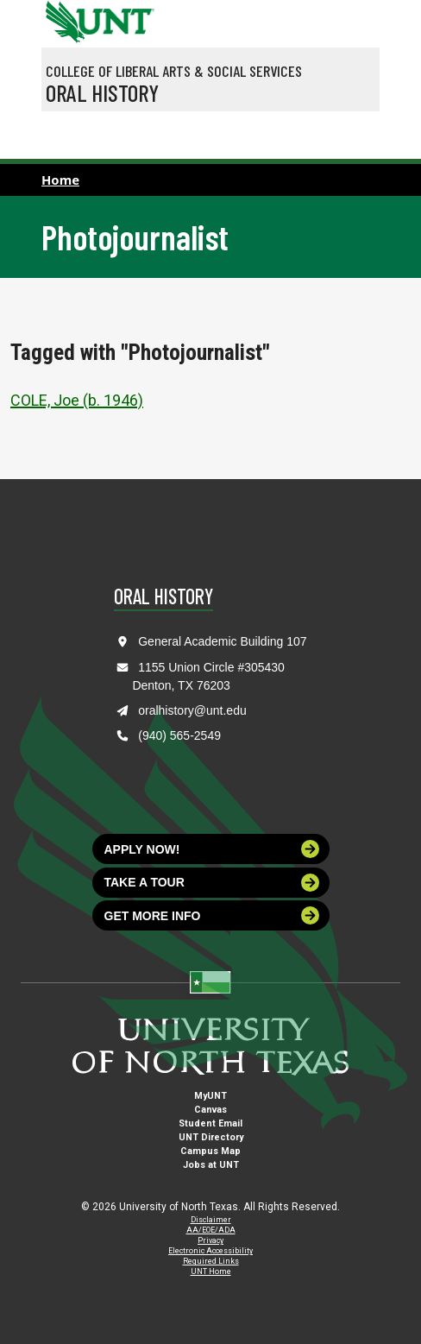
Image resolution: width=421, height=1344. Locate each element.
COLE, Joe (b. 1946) (76, 400)
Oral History (102, 92)
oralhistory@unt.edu (192, 710)
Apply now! (212, 849)
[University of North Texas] (63, 19)
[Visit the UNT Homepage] (128, 15)
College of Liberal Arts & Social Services (174, 70)
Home (60, 179)
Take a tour (212, 883)
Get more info (212, 915)
